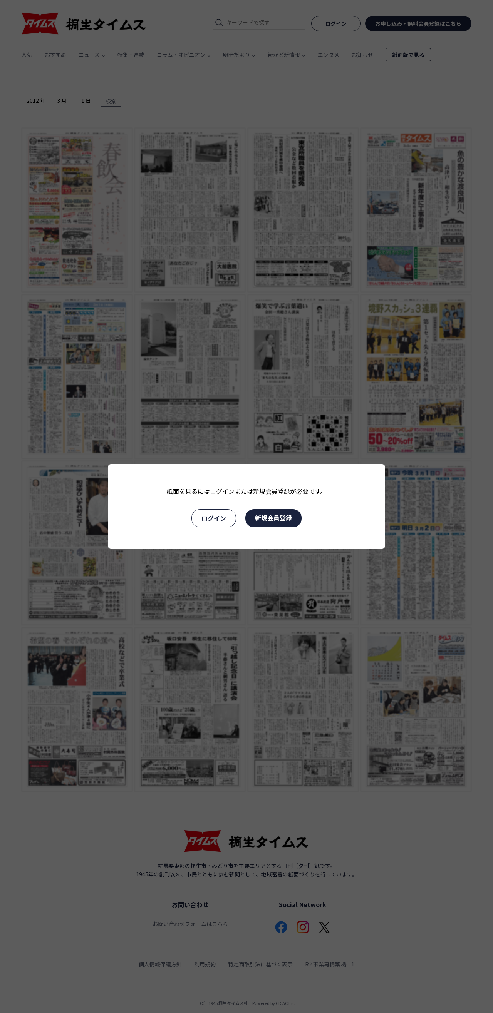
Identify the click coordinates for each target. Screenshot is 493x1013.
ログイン (213, 518)
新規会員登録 (273, 517)
